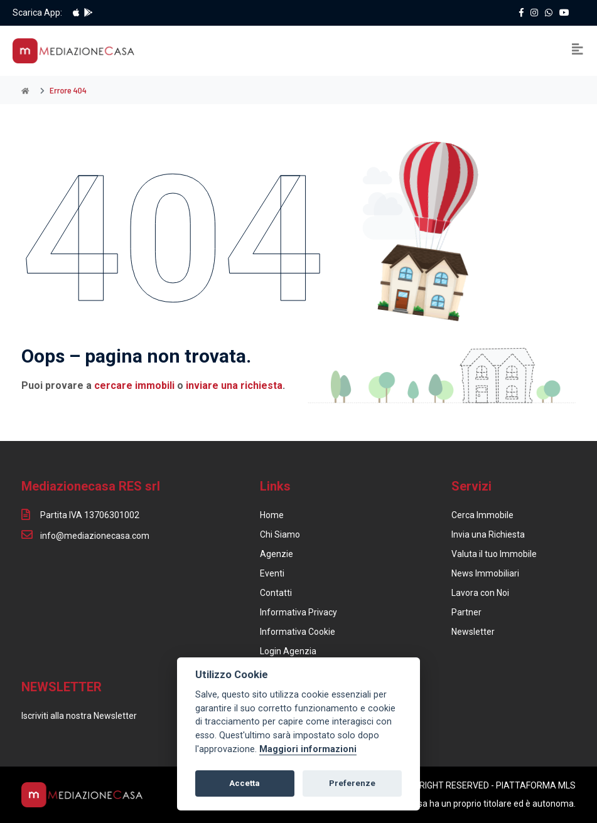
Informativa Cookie (297, 632)
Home (272, 515)
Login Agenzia (288, 651)
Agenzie (276, 554)
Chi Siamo (280, 534)
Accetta (244, 783)
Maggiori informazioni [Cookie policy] (308, 749)
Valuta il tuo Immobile (494, 554)
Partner (466, 612)
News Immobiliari (485, 573)
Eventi (272, 573)
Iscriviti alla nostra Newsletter (79, 716)
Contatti (276, 593)
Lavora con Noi (480, 593)
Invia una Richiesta (488, 534)
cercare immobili (134, 385)
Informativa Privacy (298, 612)
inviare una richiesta (234, 385)
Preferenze (352, 783)
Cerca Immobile (482, 515)
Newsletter (473, 632)
